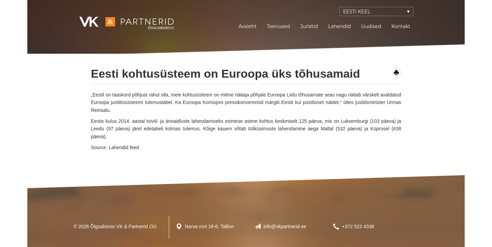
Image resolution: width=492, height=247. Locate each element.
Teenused (278, 26)
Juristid (309, 26)
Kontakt (400, 26)
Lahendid (339, 26)
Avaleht (247, 26)
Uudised (371, 26)
